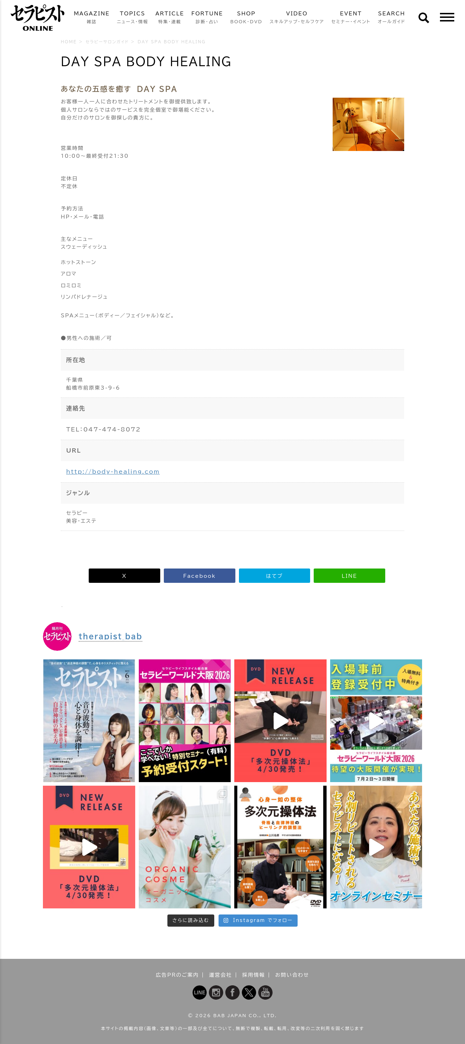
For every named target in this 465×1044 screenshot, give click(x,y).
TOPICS (132, 18)
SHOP (246, 18)
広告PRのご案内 (177, 974)
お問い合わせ (292, 974)
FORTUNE (207, 18)
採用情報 (253, 974)
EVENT (351, 18)
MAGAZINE (91, 18)
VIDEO (297, 18)
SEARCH (392, 18)
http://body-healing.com (113, 471)
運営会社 (220, 974)
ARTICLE (170, 18)
